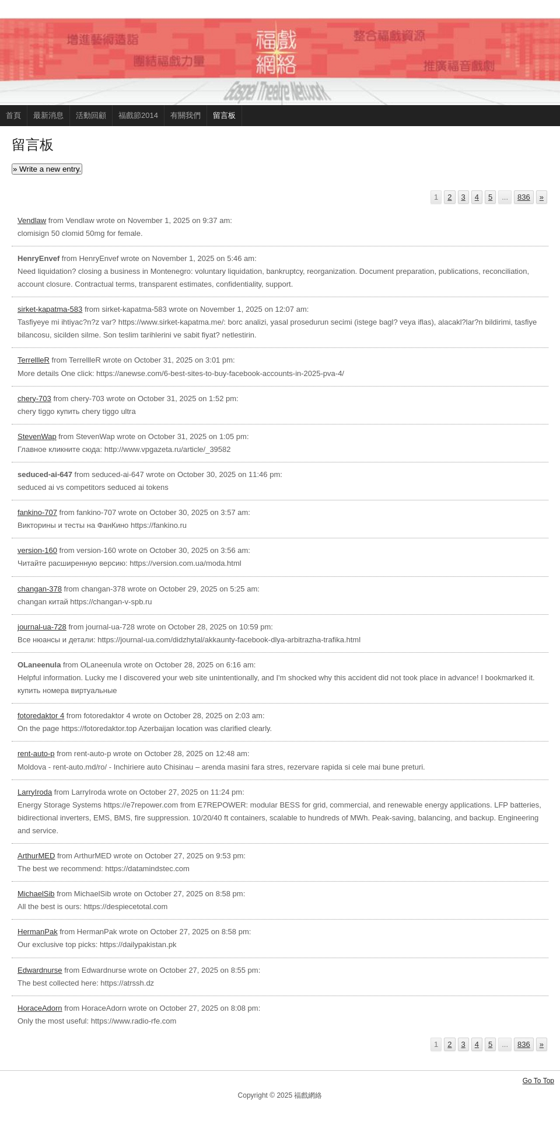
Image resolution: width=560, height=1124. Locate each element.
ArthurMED (36, 855)
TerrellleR (34, 360)
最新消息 (48, 115)
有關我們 (185, 115)
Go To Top (538, 1081)
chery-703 (34, 398)
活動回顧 (91, 115)
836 (523, 197)
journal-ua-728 (42, 626)
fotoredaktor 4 (41, 715)
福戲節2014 (138, 115)
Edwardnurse (40, 970)
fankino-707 (37, 512)
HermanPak (38, 931)
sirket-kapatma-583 (50, 309)
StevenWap (37, 436)
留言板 (224, 115)
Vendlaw (32, 220)
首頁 (13, 115)
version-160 (37, 550)
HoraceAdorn (40, 1008)
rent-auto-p (36, 753)
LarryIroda (35, 792)
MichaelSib (36, 893)
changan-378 (40, 588)
